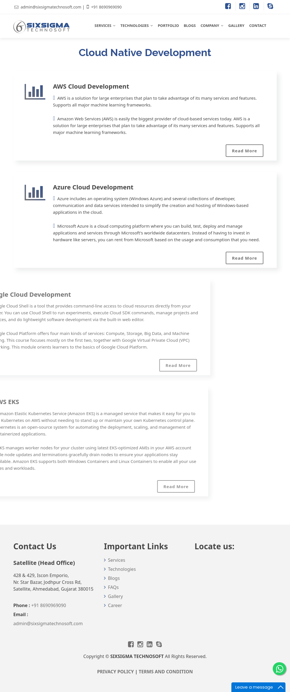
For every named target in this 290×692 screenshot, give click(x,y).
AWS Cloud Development (91, 86)
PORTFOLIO (168, 25)
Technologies (122, 569)
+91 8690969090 (106, 7)
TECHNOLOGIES (134, 25)
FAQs (113, 587)
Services (116, 560)
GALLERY (236, 25)
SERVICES (103, 25)
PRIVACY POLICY (115, 671)
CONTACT (257, 25)
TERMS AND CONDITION (166, 671)
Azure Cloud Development (93, 187)
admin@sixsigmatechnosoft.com (51, 7)
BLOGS (190, 25)
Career (115, 605)
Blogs (114, 578)
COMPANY (210, 25)
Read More (244, 150)
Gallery (115, 596)
